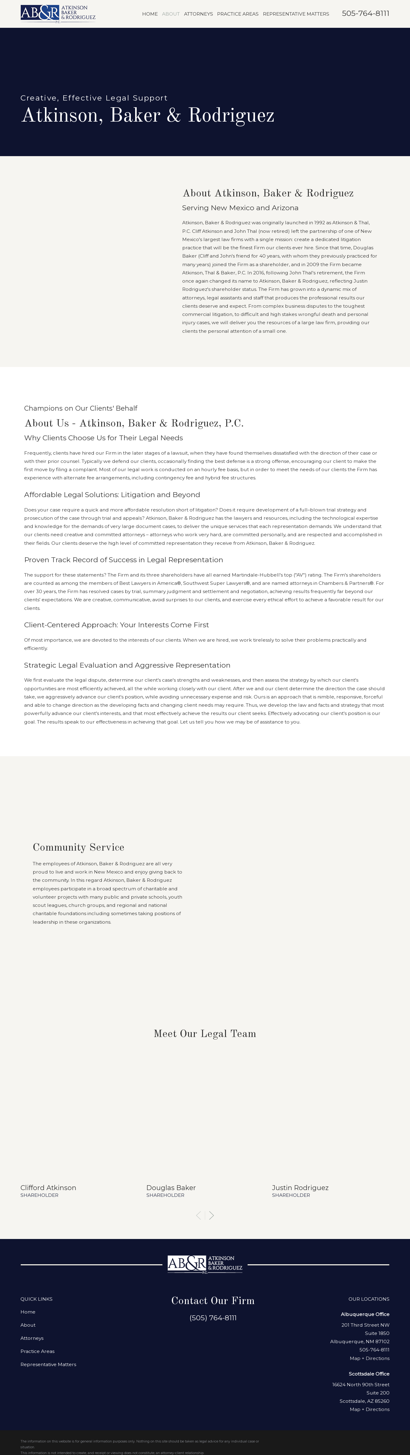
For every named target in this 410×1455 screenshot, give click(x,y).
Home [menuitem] (150, 14)
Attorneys (31, 1224)
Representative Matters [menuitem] (296, 14)
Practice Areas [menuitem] (238, 14)
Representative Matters (48, 1250)
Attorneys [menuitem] (198, 14)
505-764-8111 (366, 13)
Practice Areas (37, 1237)
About (27, 1211)
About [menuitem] (171, 14)
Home (27, 1198)
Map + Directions (370, 1244)
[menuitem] (29, 1355)
